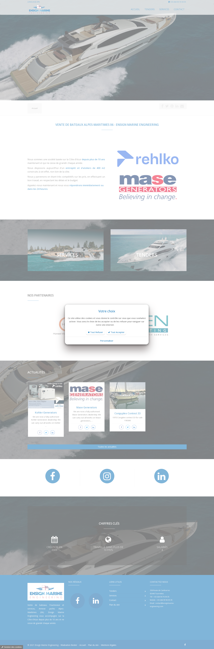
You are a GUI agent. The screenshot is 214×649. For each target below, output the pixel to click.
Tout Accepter (116, 332)
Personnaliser (106, 340)
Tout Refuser (95, 332)
